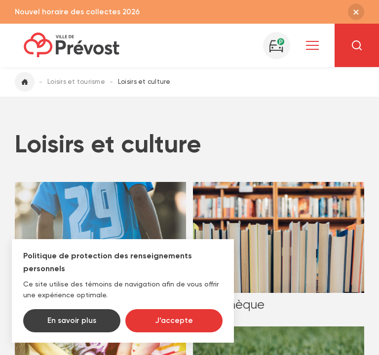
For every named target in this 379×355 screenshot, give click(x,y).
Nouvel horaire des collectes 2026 (77, 11)
